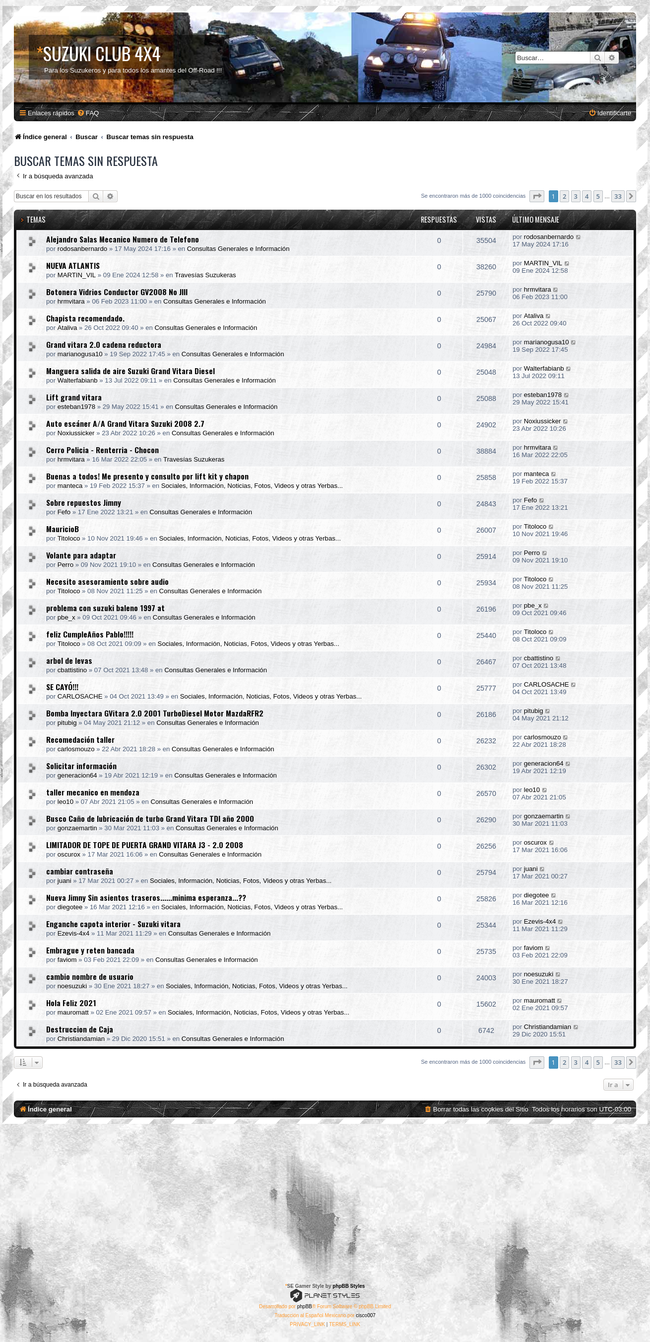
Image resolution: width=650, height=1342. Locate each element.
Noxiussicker (76, 433)
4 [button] (586, 196)
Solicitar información (81, 766)
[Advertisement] (325, 1198)
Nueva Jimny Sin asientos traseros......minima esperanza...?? (146, 897)
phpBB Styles (348, 1286)
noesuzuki (72, 986)
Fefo (64, 512)
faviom (67, 959)
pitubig (67, 722)
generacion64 (77, 775)
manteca (70, 485)
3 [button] (576, 196)
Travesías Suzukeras (205, 275)
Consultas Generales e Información (238, 248)
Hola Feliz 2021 (71, 1003)
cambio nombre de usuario (89, 976)
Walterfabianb (78, 380)
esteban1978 (76, 406)
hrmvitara (71, 301)
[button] (536, 196)
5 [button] (598, 196)
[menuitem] (88, 113)
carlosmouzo (76, 749)
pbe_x (66, 617)
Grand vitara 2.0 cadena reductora (103, 344)
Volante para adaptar (81, 555)
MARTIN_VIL (77, 275)
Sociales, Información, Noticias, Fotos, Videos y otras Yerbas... (252, 485)
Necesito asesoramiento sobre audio (107, 581)
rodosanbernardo (82, 248)
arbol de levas (69, 660)
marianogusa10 (80, 354)
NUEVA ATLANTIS (73, 265)
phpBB (304, 1306)
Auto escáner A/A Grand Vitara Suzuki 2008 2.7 (125, 423)
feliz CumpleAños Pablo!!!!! (89, 634)
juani (64, 880)
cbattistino (72, 670)
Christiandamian (81, 1038)
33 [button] (618, 196)
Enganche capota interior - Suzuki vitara (113, 924)
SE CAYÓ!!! (62, 687)
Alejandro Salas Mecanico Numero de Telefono (122, 239)
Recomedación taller (80, 739)
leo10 (65, 801)
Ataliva (67, 327)
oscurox (69, 854)
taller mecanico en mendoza (92, 792)
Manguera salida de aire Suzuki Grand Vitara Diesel (130, 371)
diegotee (70, 907)
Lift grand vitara (74, 397)
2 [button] (564, 196)
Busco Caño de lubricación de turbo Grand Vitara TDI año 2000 (150, 818)
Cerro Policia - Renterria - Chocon (102, 450)
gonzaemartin (77, 828)
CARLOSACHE (80, 696)
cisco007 (365, 1315)
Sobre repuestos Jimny (83, 502)
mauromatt (73, 1012)
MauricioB (62, 529)
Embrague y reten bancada (90, 950)
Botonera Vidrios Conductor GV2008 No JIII (117, 292)
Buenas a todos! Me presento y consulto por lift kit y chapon (147, 476)
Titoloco (69, 538)
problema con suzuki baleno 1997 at (105, 608)
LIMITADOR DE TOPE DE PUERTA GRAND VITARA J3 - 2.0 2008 (144, 845)
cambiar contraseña (79, 871)
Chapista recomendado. (85, 318)
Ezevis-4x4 (74, 933)
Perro (65, 564)
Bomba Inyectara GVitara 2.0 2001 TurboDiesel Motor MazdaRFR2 (154, 713)
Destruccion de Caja (79, 1029)
